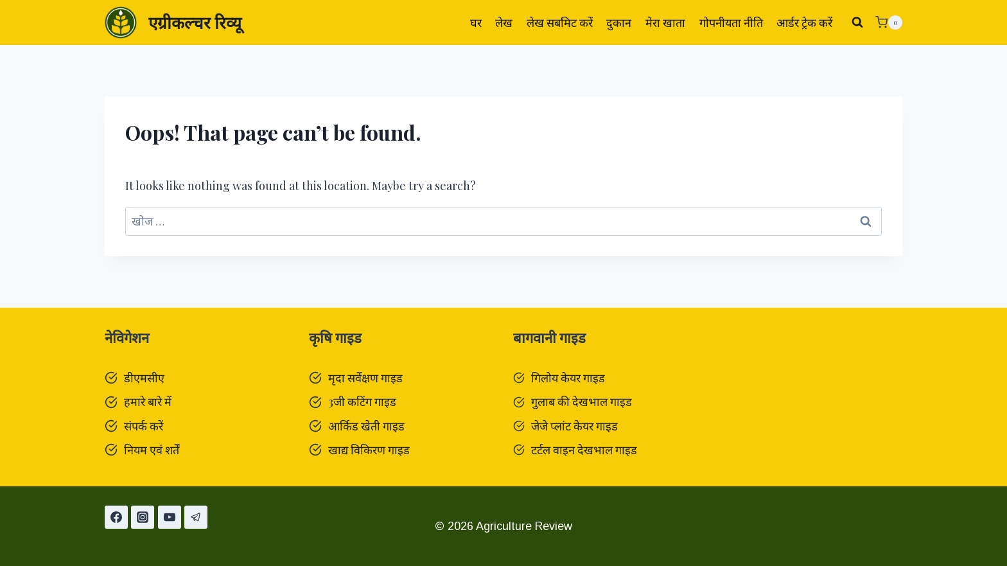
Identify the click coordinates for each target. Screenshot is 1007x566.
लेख (503, 22)
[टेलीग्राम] (195, 517)
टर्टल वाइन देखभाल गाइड (584, 449)
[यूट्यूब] (169, 517)
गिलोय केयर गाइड (568, 377)
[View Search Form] (857, 22)
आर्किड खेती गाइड (366, 426)
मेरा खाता (665, 22)
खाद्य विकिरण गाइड (369, 449)
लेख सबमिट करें (560, 22)
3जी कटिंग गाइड (362, 401)
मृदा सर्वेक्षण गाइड (365, 377)
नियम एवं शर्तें (151, 449)
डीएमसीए (144, 377)
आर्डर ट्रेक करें (804, 22)
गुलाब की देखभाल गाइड (581, 401)
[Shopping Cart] (888, 22)
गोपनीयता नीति (731, 22)
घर (476, 22)
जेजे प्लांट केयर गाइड (574, 426)
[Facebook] (116, 517)
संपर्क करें (143, 426)
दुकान (618, 22)
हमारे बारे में (147, 401)
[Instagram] (142, 517)
